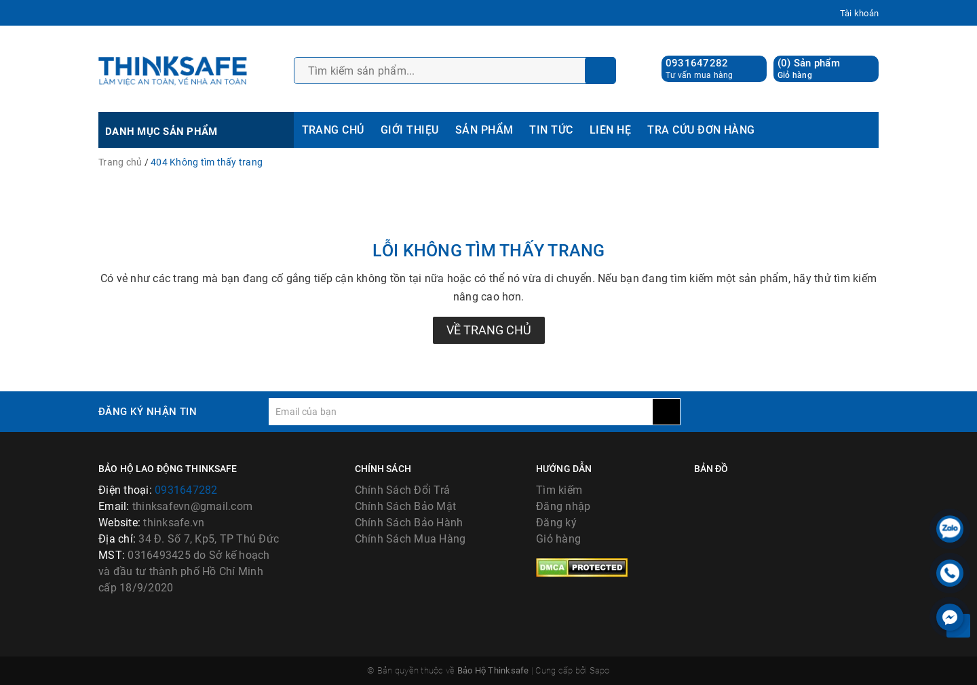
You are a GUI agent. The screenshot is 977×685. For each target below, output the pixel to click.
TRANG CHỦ (333, 129)
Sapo (600, 670)
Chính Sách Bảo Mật (406, 506)
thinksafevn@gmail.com (192, 506)
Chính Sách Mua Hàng (410, 538)
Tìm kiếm (559, 490)
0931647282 (697, 63)
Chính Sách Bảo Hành (409, 522)
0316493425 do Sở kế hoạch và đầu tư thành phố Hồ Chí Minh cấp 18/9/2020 (184, 571)
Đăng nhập (563, 506)
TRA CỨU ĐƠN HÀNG (701, 129)
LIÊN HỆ (610, 129)
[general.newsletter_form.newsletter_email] (460, 411)
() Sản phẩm (809, 69)
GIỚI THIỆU (410, 129)
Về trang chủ (488, 330)
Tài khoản (859, 13)
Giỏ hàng (558, 538)
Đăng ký (556, 522)
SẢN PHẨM (484, 129)
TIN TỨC (551, 129)
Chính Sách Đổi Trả (403, 490)
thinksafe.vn (173, 522)
